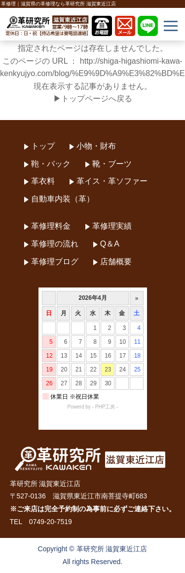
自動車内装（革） (62, 199)
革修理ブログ (54, 261)
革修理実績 (112, 226)
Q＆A (109, 244)
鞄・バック (51, 164)
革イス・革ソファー (112, 181)
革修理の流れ (54, 244)
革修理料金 (51, 226)
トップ (43, 146)
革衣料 (43, 181)
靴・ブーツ (112, 164)
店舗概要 (116, 261)
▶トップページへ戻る (92, 98)
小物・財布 (96, 146)
